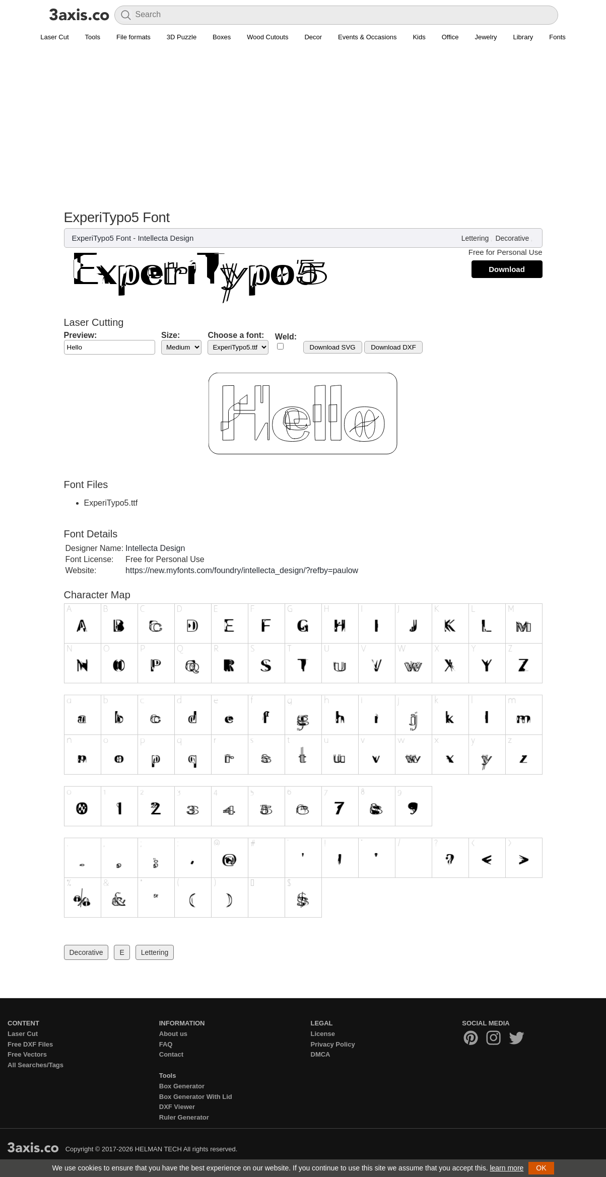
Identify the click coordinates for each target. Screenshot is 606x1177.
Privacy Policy (333, 1044)
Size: (170, 335)
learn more (506, 1168)
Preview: (80, 335)
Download (507, 269)
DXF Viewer (177, 1107)
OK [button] (541, 1168)
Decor (313, 37)
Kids (419, 37)
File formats (133, 37)
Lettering (475, 238)
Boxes (222, 37)
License (323, 1033)
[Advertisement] (303, 121)
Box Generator (182, 1086)
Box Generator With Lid (195, 1096)
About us (173, 1033)
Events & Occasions (367, 37)
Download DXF (393, 347)
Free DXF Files (30, 1044)
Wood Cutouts (267, 37)
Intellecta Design (165, 238)
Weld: (286, 336)
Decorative (512, 238)
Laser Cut (54, 37)
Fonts (557, 37)
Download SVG (333, 347)
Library (523, 37)
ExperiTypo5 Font (101, 238)
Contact (171, 1054)
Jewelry (486, 37)
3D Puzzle (181, 37)
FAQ (166, 1044)
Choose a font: (236, 335)
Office (450, 37)
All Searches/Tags (35, 1065)
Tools (92, 37)
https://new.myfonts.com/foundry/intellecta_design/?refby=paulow (241, 570)
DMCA (320, 1054)
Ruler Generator (184, 1117)
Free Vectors (27, 1054)
